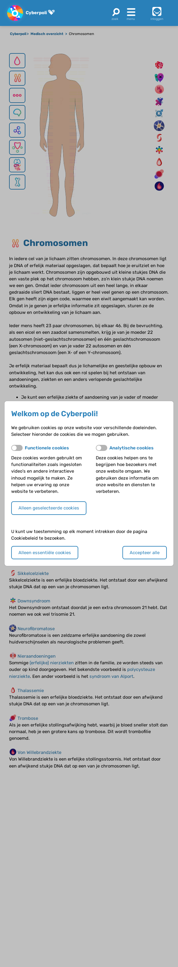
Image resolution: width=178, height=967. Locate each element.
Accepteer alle (145, 552)
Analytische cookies (131, 448)
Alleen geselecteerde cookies (48, 508)
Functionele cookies (47, 448)
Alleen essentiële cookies (44, 552)
